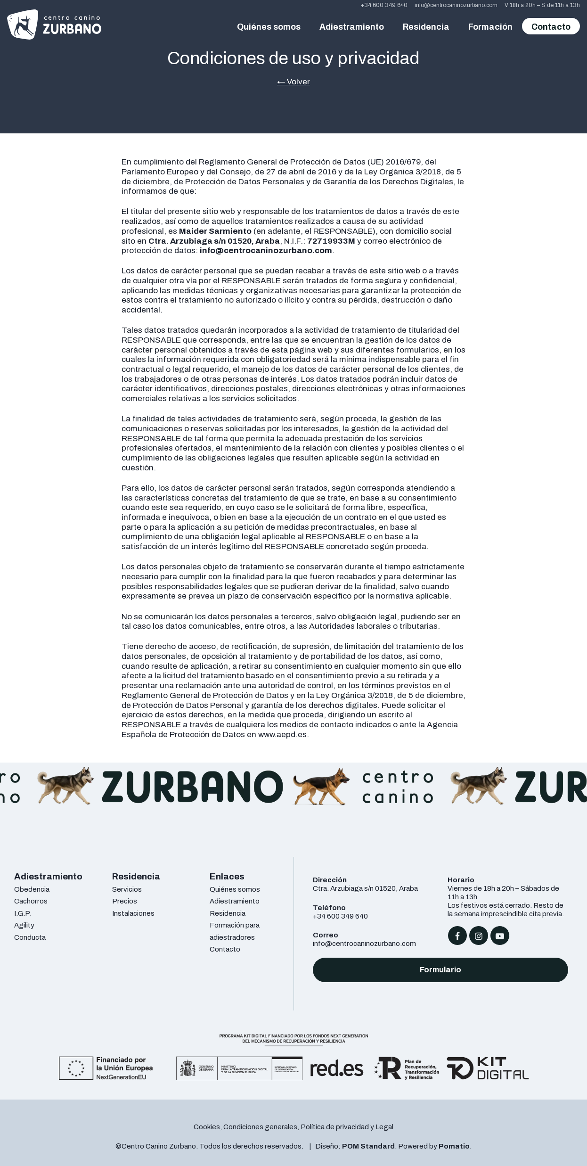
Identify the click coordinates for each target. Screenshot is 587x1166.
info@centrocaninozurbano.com (364, 943)
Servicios (127, 889)
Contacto (225, 949)
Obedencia (31, 889)
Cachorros (31, 900)
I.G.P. (23, 913)
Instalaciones (133, 913)
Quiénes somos (235, 889)
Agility (24, 925)
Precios (124, 900)
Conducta (30, 937)
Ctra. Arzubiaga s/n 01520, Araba (365, 888)
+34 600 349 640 (340, 916)
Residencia (227, 913)
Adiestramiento (235, 900)
